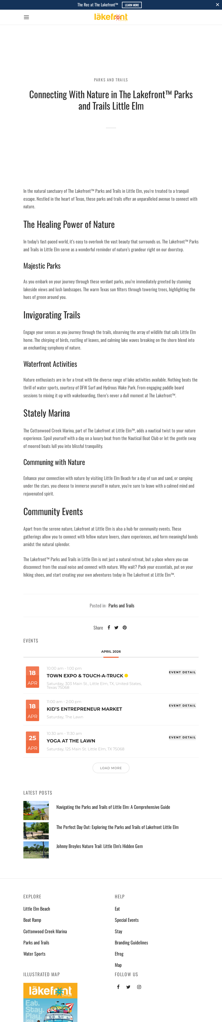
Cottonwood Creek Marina (45, 931)
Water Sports (34, 953)
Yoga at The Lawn (71, 741)
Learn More (132, 5)
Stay (118, 931)
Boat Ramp (32, 919)
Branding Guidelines (131, 942)
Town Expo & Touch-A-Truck (85, 676)
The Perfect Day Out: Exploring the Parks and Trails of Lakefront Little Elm (117, 827)
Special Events (127, 919)
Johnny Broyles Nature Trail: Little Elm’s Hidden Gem (99, 846)
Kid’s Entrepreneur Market (84, 709)
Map (118, 964)
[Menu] (26, 17)
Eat (117, 908)
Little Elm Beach (36, 908)
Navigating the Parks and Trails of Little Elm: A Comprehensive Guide (113, 807)
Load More (111, 768)
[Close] (217, 5)
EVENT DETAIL (182, 672)
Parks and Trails (111, 79)
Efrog (119, 953)
